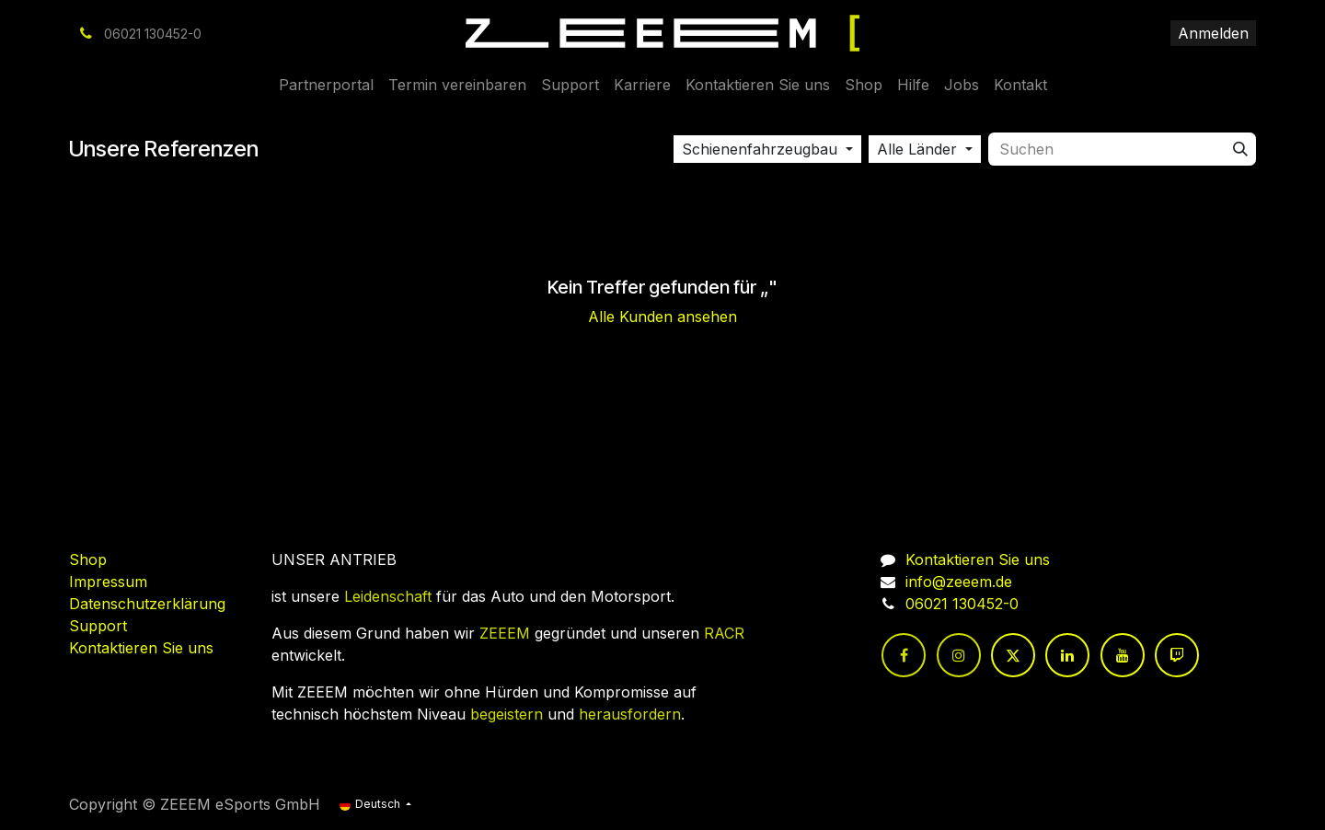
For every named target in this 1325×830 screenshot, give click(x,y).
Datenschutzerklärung (147, 603)
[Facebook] (903, 655)
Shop (88, 559)
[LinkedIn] (1067, 655)
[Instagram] (959, 655)
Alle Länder (917, 149)
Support (98, 626)
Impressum (108, 581)
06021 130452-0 (962, 603)
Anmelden (1213, 33)
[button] (767, 149)
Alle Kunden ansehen (662, 316)
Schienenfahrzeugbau (759, 149)
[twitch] (1177, 655)
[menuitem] (326, 84)
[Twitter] (1013, 655)
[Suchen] (1240, 149)
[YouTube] (1122, 655)
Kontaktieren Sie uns (141, 648)
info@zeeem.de (958, 581)
